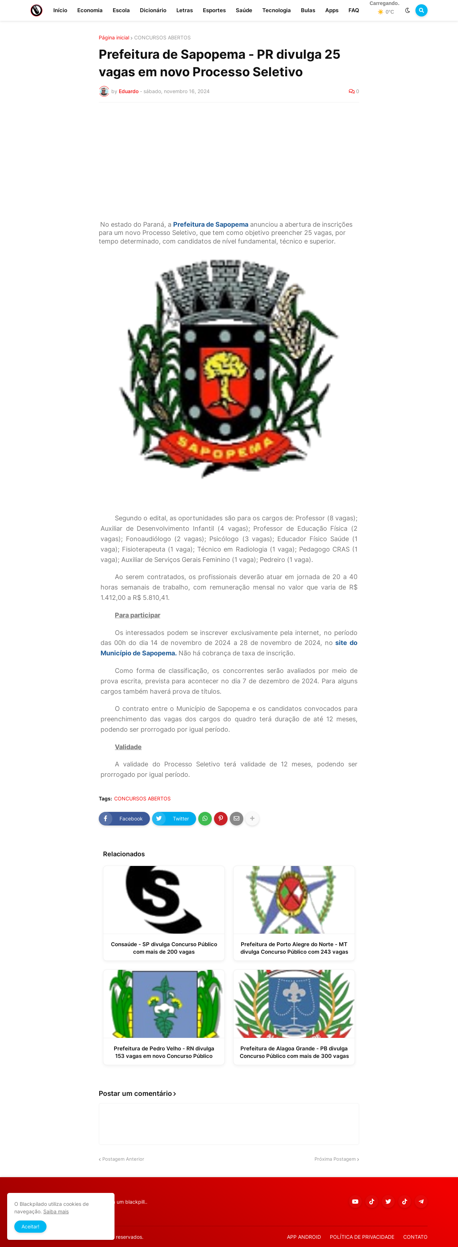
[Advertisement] (229, 161)
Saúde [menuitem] (244, 10)
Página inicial (114, 37)
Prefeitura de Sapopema (210, 224)
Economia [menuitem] (90, 10)
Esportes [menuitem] (214, 10)
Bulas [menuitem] (308, 10)
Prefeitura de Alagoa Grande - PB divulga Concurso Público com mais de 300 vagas (294, 1052)
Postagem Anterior (123, 1159)
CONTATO (415, 1237)
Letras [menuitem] (184, 10)
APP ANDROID (304, 1237)
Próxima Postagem (335, 1159)
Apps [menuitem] (331, 10)
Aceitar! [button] (30, 1226)
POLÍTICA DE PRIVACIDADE (362, 1237)
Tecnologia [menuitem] (276, 10)
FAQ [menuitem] (354, 10)
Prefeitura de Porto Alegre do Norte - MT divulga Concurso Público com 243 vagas (294, 948)
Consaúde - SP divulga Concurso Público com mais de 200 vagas (164, 948)
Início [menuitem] (60, 10)
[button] (407, 10)
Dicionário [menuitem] (153, 10)
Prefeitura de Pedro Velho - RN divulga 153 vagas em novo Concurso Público (164, 1052)
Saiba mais (56, 1211)
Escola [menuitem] (121, 10)
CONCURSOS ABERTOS (162, 37)
